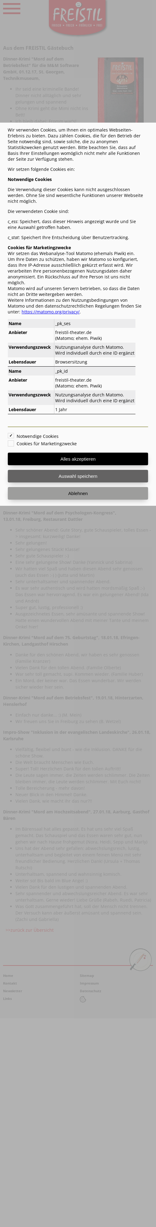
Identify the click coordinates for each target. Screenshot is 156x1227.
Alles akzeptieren (78, 459)
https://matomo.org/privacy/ (51, 312)
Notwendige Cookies (38, 436)
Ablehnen (78, 493)
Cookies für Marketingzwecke (47, 443)
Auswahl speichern (78, 476)
